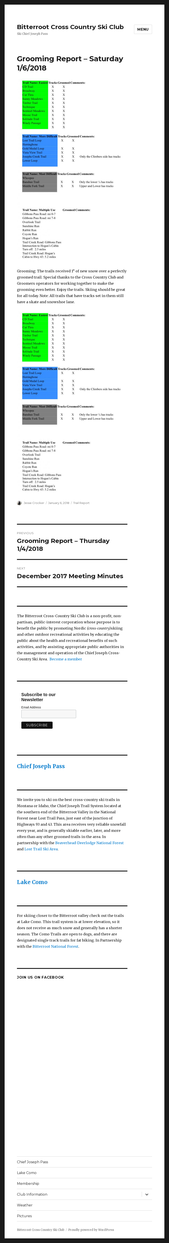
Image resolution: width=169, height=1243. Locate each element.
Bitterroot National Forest (55, 946)
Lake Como (32, 882)
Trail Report (81, 503)
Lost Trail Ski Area (41, 849)
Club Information (32, 1194)
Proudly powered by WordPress (91, 1230)
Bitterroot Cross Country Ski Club (70, 27)
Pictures (24, 1216)
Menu (143, 29)
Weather (25, 1205)
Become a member (66, 659)
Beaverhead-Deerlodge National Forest (89, 843)
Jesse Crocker (34, 503)
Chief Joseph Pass (41, 766)
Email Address (31, 707)
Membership (28, 1184)
